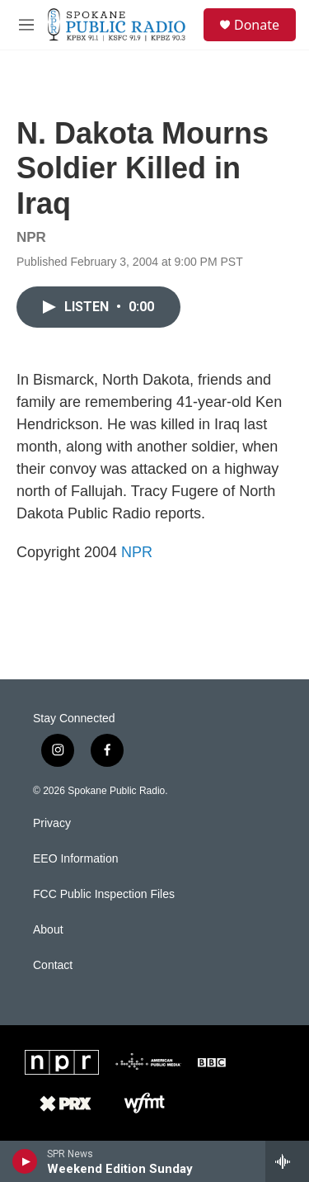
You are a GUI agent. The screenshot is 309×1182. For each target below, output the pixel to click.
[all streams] (287, 1161)
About (48, 930)
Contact (53, 965)
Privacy (52, 823)
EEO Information (76, 859)
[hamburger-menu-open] (26, 24)
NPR (136, 552)
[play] (25, 1161)
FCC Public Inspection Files (104, 894)
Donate (256, 24)
